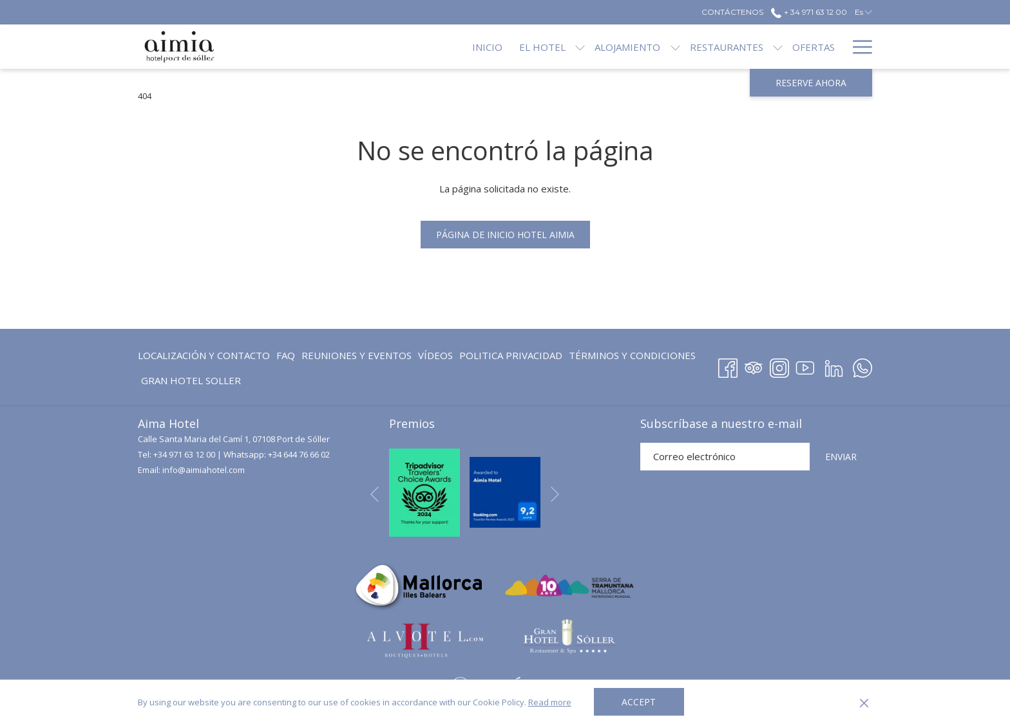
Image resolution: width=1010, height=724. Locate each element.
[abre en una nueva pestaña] (424, 491)
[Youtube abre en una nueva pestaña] (805, 366)
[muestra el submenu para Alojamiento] (631, 46)
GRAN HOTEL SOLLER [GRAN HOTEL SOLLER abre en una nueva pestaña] (191, 382)
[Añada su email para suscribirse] (725, 456)
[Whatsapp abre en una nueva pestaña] (862, 366)
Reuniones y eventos (356, 355)
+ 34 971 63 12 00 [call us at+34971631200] (808, 12)
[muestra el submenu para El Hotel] (537, 46)
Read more (549, 702)
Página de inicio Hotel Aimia (505, 234)
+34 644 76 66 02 (299, 454)
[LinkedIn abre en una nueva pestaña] (833, 366)
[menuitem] (205, 355)
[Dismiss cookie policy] (864, 702)
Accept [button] (639, 702)
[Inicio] (444, 46)
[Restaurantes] (683, 46)
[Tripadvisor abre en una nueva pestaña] (753, 366)
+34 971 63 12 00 (184, 454)
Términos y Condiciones (632, 355)
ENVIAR (841, 456)
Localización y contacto (204, 355)
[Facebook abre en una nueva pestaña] (728, 366)
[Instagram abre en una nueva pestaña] (779, 366)
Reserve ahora (811, 83)
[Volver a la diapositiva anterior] (375, 495)
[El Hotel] (499, 46)
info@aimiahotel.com (203, 470)
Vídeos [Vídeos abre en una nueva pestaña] (435, 357)
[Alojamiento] (584, 46)
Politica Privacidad (510, 355)
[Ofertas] (770, 46)
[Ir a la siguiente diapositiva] (555, 495)
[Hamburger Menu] (857, 46)
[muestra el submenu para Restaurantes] (735, 46)
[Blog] (821, 46)
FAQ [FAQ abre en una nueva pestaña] (285, 357)
